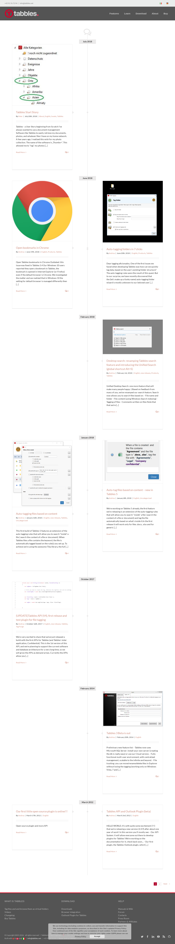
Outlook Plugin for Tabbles (73, 915)
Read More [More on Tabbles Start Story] (20, 152)
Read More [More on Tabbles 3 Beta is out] (111, 776)
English (48, 116)
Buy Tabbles (10, 918)
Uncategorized (22, 520)
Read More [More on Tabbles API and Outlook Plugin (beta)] (111, 851)
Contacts (122, 915)
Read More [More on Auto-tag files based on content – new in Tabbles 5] (111, 534)
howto (53, 116)
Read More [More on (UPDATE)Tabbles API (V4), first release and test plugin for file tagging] (20, 662)
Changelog (9, 915)
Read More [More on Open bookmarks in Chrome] (20, 291)
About (41, 116)
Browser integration (70, 912)
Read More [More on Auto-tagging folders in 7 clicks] (111, 289)
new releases (146, 373)
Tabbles (60, 116)
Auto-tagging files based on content (36, 513)
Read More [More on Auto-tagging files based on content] (20, 553)
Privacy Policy (80, 936)
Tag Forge (20, 626)
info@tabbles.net (26, 3)
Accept (97, 936)
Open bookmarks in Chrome (32, 247)
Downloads (66, 909)
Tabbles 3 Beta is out (118, 733)
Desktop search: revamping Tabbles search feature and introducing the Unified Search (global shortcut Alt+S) (131, 365)
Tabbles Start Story (27, 112)
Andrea (112, 253)
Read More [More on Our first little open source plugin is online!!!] (20, 832)
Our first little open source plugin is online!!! (42, 811)
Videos (8, 912)
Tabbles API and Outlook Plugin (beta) (129, 811)
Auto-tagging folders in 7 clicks (124, 249)
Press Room (123, 918)
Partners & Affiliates (127, 921)
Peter (20, 116)
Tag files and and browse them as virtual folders (26, 909)
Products (142, 253)
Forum (121, 912)
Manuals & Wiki (125, 909)
